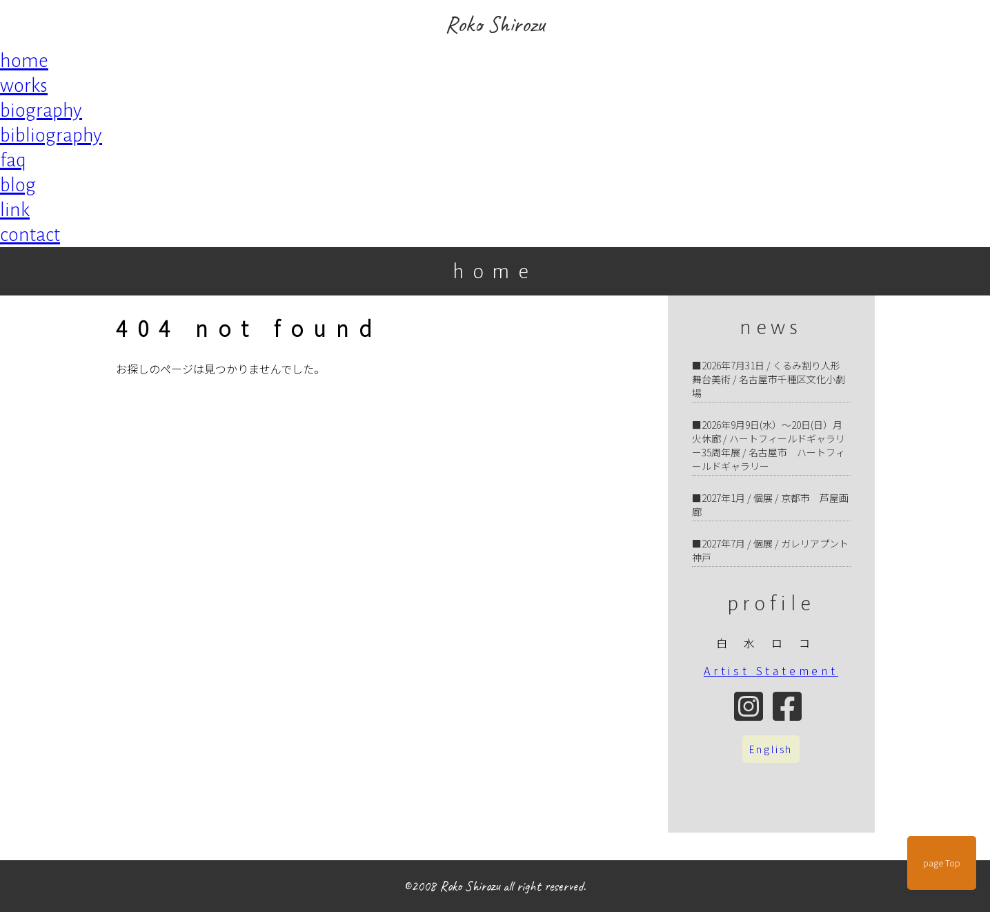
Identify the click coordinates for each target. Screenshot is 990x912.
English (771, 749)
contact (30, 234)
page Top (941, 863)
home (24, 60)
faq (13, 160)
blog (18, 185)
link (15, 210)
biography (41, 110)
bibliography (51, 135)
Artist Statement (771, 670)
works (24, 85)
